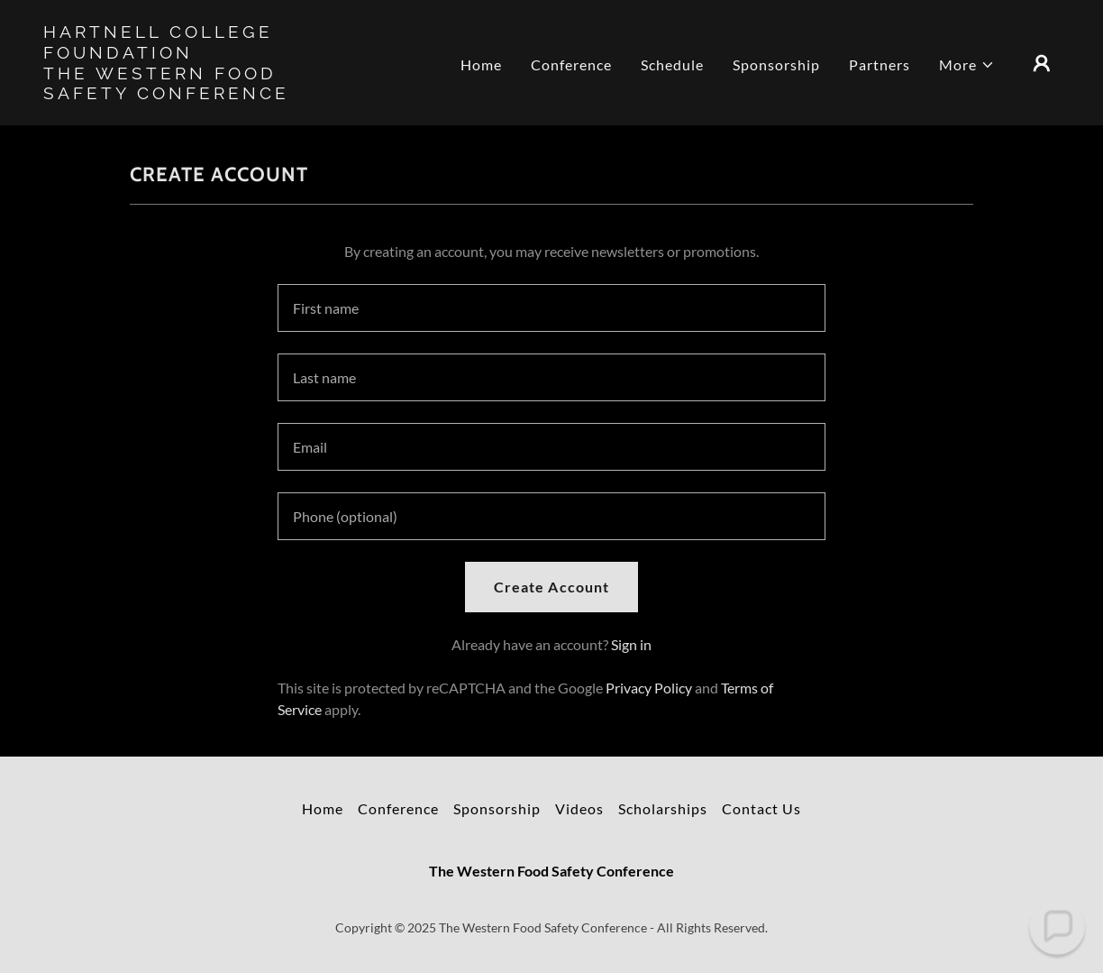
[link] (185, 93)
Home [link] (481, 64)
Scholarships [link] (662, 808)
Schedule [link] (672, 64)
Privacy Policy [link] (649, 687)
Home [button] (322, 808)
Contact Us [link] (761, 808)
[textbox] (551, 308)
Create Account (551, 586)
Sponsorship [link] (776, 64)
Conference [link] (571, 64)
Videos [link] (579, 808)
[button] (967, 65)
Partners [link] (879, 64)
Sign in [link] (631, 644)
